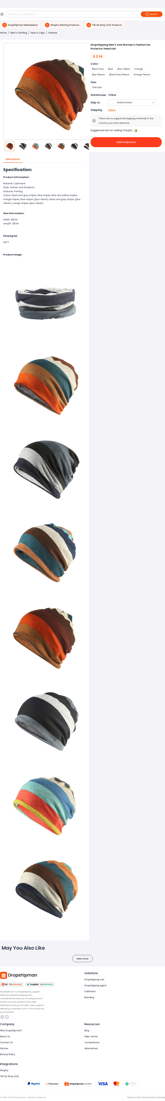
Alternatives (91, 1048)
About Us (5, 1036)
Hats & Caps (38, 32)
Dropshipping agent (95, 985)
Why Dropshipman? (11, 1030)
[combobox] (127, 103)
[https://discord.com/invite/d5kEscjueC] (7, 1017)
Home (3, 32)
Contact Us (6, 1042)
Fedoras (52, 32)
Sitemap (160, 1097)
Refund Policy (7, 1054)
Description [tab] (12, 159)
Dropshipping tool (94, 979)
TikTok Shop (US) (9, 1076)
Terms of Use (133, 1097)
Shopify (4, 1070)
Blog (86, 1030)
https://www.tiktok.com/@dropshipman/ (2, 1017)
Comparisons (91, 1042)
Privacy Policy (148, 1097)
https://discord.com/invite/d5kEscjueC (7, 1017)
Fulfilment (90, 991)
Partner (4, 1048)
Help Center (91, 1036)
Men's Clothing (18, 32)
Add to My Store (126, 142)
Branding (89, 997)
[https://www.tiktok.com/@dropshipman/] (2, 1017)
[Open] (153, 102)
